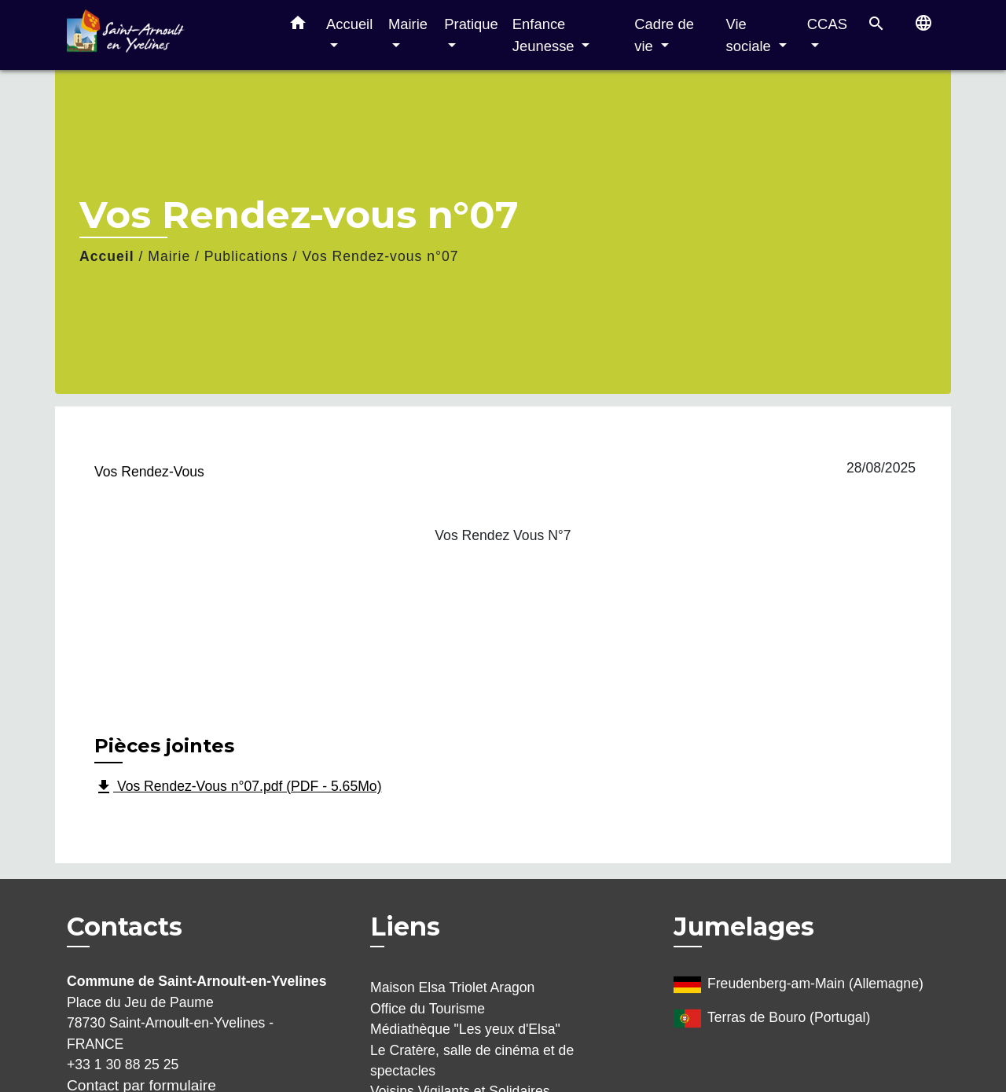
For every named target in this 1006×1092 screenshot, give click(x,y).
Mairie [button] (408, 24)
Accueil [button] (349, 24)
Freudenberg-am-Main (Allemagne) (798, 984)
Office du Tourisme (427, 1009)
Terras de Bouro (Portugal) (772, 1018)
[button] (298, 26)
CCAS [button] (827, 24)
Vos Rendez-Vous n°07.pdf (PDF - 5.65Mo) (238, 787)
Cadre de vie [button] (664, 35)
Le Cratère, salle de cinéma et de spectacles (472, 1060)
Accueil (106, 256)
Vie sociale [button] (750, 35)
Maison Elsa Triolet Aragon (452, 987)
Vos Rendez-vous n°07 (380, 256)
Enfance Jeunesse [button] (545, 35)
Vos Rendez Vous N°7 (503, 535)
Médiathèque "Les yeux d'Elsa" (465, 1029)
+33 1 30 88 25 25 (122, 1064)
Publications (246, 256)
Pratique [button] (471, 24)
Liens (405, 926)
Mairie (169, 256)
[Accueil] (165, 35)
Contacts (124, 927)
